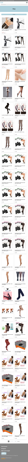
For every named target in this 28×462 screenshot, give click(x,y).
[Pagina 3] (12, 441)
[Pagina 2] (10, 441)
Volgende (18, 441)
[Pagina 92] (15, 441)
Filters (14, 14)
